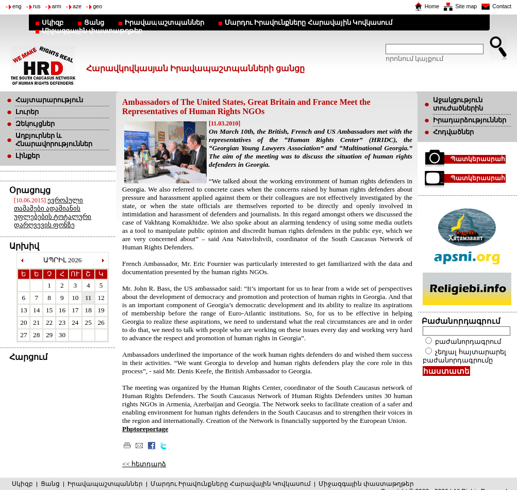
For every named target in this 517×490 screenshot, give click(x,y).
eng (17, 6)
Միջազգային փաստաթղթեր (92, 31)
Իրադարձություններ (469, 120)
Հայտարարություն (49, 100)
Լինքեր (27, 156)
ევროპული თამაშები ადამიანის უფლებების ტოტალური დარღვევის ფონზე (52, 212)
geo (97, 6)
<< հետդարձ (144, 464)
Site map (466, 6)
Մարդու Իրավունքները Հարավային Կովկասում (308, 22)
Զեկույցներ (35, 124)
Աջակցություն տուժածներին (458, 104)
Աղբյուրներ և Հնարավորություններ (53, 140)
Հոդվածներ (453, 132)
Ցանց (94, 22)
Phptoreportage (145, 429)
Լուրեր (27, 112)
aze (77, 6)
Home (432, 6)
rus (37, 6)
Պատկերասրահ (478, 159)
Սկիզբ (52, 22)
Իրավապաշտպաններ (164, 22)
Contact (501, 6)
